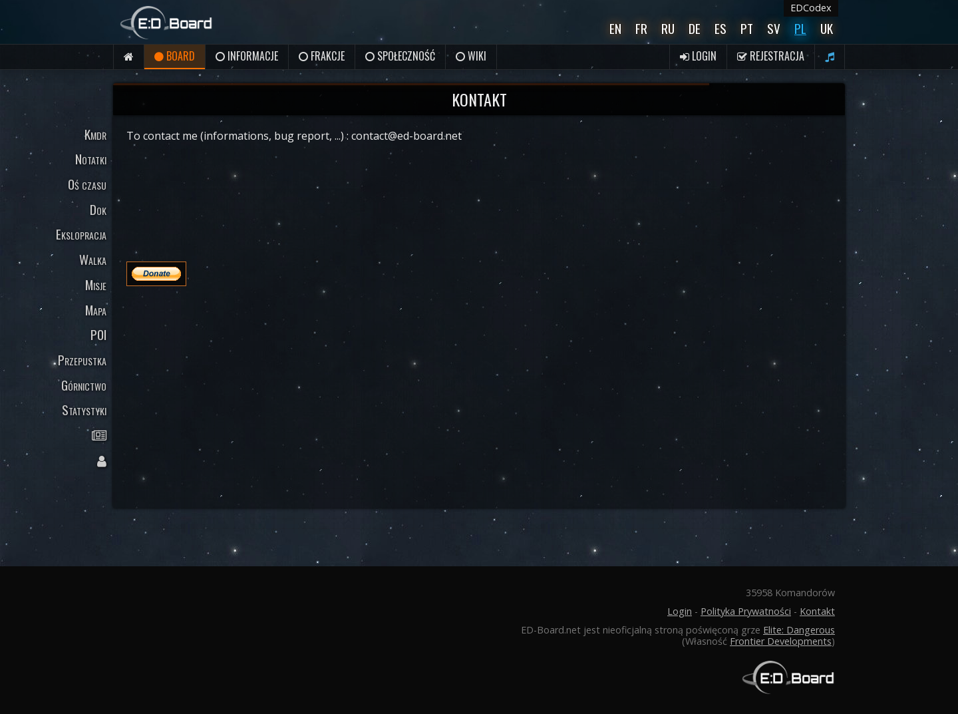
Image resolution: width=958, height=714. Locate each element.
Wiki (471, 56)
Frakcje (322, 56)
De (695, 28)
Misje (95, 284)
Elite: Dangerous (799, 630)
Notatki (90, 158)
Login (698, 56)
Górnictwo (83, 385)
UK (826, 28)
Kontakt (817, 611)
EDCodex (811, 7)
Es (720, 28)
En (615, 28)
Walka (92, 259)
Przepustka (82, 359)
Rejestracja (770, 56)
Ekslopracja (81, 234)
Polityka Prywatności (746, 611)
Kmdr (95, 134)
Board (174, 56)
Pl (800, 28)
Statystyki (84, 409)
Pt (746, 28)
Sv (773, 28)
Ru (668, 28)
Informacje (247, 56)
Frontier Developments (781, 641)
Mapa (95, 309)
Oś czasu (87, 184)
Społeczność (400, 56)
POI (98, 334)
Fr (641, 28)
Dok (98, 209)
